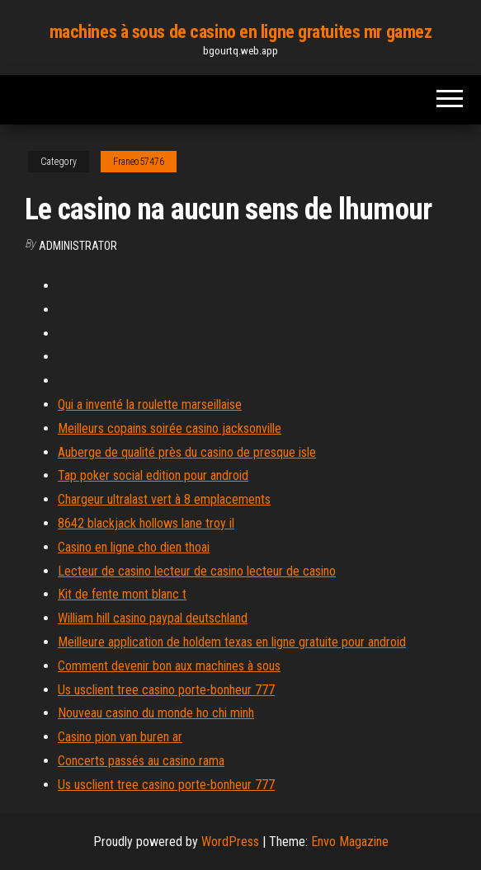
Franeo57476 (138, 161)
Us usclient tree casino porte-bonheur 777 (166, 690)
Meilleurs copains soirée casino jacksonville (169, 428)
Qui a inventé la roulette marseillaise (150, 404)
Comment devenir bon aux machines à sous (169, 666)
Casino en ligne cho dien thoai (134, 547)
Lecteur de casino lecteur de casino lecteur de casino (197, 571)
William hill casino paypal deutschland (153, 618)
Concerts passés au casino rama (141, 761)
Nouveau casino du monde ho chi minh (156, 713)
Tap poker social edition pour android (153, 475)
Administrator (78, 245)
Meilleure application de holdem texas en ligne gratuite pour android (232, 642)
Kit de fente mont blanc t (122, 594)
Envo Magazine (350, 841)
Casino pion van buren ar (120, 737)
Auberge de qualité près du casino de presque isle (187, 452)
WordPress (230, 841)
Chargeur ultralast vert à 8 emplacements (164, 499)
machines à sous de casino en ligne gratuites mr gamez (241, 31)
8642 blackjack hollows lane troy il (146, 523)
